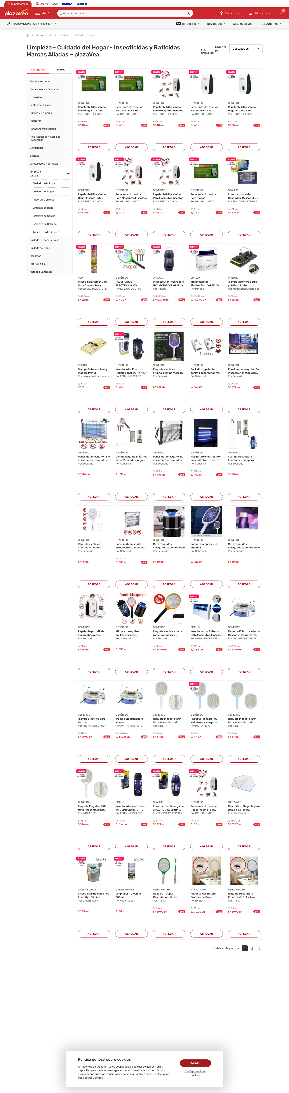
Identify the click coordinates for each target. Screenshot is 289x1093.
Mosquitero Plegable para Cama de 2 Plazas (244, 808)
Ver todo (34, 175)
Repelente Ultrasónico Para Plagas (204, 196)
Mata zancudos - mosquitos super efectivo (169, 546)
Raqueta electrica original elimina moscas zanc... (167, 371)
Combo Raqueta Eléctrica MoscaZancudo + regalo (131, 458)
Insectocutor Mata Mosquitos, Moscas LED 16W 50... (242, 196)
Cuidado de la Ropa (44, 183)
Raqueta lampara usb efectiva (204, 546)
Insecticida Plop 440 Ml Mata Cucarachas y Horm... (92, 283)
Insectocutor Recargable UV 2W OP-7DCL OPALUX (168, 283)
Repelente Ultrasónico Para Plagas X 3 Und (129, 109)
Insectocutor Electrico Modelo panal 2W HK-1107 (131, 371)
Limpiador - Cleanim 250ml (128, 895)
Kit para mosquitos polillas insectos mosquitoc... (127, 633)
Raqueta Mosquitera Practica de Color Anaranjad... (203, 895)
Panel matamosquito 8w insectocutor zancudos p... (168, 458)
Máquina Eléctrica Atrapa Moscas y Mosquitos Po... (244, 633)
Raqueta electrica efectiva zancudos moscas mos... (89, 546)
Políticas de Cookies (90, 1077)
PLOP (81, 277)
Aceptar (195, 1063)
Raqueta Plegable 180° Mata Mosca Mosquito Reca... (167, 720)
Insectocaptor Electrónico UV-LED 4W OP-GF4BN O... (205, 283)
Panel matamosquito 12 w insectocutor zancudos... (94, 458)
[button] (188, 13)
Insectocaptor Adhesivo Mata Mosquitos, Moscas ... (205, 633)
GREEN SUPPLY (87, 889)
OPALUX (233, 190)
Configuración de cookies (195, 1073)
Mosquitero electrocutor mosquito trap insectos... (206, 458)
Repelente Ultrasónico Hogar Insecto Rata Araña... (204, 109)
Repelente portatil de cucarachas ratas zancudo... (91, 633)
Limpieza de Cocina (44, 215)
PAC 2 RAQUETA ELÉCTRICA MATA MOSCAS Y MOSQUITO (129, 283)
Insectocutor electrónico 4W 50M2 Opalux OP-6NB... (131, 808)
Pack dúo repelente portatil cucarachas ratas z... (206, 371)
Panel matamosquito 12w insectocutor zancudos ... (243, 371)
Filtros (61, 69)
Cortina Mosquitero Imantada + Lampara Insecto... (241, 458)
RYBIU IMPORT (161, 889)
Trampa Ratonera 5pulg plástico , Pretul (242, 283)
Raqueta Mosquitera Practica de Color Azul (241, 895)
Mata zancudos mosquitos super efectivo (244, 546)
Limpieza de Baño (43, 207)
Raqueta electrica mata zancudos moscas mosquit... (167, 633)
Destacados (245, 48)
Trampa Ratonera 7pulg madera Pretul (92, 371)
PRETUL (233, 277)
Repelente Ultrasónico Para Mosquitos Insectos (168, 196)
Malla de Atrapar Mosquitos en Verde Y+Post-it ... (165, 895)
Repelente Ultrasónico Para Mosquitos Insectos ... (168, 109)
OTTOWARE (234, 802)
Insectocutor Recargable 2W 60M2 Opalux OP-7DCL (168, 808)
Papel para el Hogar (44, 199)
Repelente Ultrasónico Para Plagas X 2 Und (92, 109)
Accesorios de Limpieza (46, 232)
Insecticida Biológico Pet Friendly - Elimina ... (93, 895)
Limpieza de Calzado (45, 224)
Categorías (38, 69)
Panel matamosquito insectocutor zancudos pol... (130, 546)
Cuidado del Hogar (83, 35)
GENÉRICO (84, 103)
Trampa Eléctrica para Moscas (91, 720)
